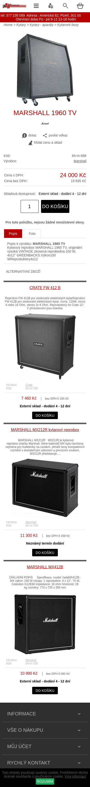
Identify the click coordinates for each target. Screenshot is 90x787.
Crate (28, 385)
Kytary (21, 25)
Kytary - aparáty (42, 25)
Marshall (80, 161)
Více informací (75, 776)
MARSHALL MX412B (45, 567)
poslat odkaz (55, 135)
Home (8, 25)
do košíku (55, 206)
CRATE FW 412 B (45, 288)
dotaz (29, 135)
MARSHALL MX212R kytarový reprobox (45, 430)
